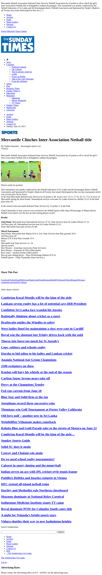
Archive (9, 17)
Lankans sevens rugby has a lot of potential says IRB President (43, 303)
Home (9, 15)
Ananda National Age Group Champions (28, 359)
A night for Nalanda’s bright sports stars (28, 515)
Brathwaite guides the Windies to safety (28, 322)
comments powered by (14, 282)
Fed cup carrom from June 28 (21, 390)
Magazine (10, 96)
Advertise (10, 110)
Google (36, 280)
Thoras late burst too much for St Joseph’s (30, 341)
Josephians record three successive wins (28, 403)
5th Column (17, 69)
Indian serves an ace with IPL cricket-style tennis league (39, 471)
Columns (10, 64)
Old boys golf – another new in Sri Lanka (29, 415)
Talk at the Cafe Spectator (23, 79)
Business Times (13, 88)
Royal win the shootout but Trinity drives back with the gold (42, 335)
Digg (31, 280)
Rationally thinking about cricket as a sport (30, 316)
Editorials (11, 31)
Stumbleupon (44, 280)
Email (17, 280)
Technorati (60, 280)
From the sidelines (19, 81)
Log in (4, 562)
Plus (8, 86)
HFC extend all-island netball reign (25, 484)
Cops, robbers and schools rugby (23, 347)
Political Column (19, 67)
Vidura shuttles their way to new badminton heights (36, 521)
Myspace (81, 280)
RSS (8, 551)
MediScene (11, 107)
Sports (9, 84)
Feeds (8, 20)
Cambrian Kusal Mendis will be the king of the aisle (36, 297)
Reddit (53, 280)
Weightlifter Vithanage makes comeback (28, 422)
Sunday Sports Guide (15, 440)
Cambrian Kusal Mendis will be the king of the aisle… (38, 434)
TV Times (16, 103)
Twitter (12, 280)
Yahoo (68, 280)
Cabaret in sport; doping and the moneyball (31, 465)
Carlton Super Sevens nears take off (25, 378)
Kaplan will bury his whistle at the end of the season (36, 372)
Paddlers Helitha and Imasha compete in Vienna (34, 478)
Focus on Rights (19, 76)
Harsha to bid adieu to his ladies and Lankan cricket (36, 353)
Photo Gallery (12, 22)
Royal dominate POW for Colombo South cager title (36, 509)
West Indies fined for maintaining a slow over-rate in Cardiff (42, 328)
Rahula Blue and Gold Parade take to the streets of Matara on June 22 (49, 428)
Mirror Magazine (19, 100)
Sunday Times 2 (13, 91)
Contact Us (11, 27)
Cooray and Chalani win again (22, 453)
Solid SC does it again (16, 446)
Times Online (21, 31)
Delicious (24, 280)
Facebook (5, 280)
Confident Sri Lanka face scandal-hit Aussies (31, 310)
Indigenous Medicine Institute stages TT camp (32, 502)
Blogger (74, 280)
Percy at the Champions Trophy (22, 384)
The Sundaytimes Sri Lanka (19, 553)
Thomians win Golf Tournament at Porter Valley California (41, 409)
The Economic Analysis (22, 72)
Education (10, 93)
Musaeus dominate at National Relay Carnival (32, 496)
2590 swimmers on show (17, 366)
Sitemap (9, 24)
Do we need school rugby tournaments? (28, 459)
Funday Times (12, 105)
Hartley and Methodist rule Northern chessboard (34, 490)
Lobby (14, 74)
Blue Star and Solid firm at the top (24, 397)
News (8, 62)
